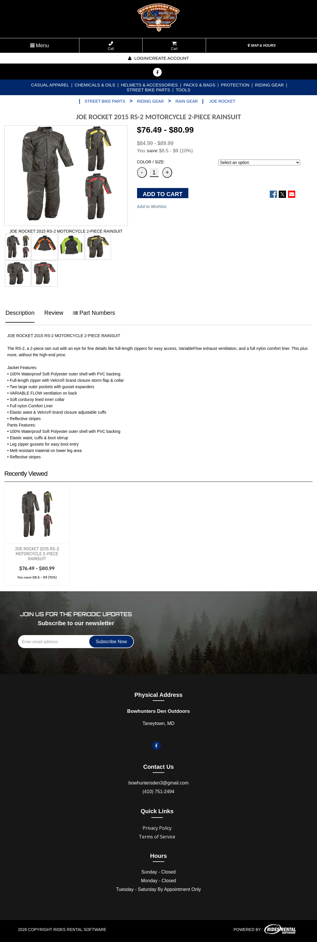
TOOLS (183, 89)
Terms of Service (157, 836)
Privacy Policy (157, 828)
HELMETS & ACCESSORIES (149, 84)
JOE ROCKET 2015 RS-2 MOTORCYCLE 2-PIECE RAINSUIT (37, 554)
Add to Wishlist (152, 206)
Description (20, 313)
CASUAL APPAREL (50, 84)
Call (111, 46)
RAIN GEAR (187, 101)
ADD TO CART (163, 194)
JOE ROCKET (222, 101)
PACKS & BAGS (199, 84)
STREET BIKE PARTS (148, 89)
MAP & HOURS (262, 46)
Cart (174, 46)
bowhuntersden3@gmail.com (158, 782)
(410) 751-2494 (158, 791)
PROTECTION (235, 84)
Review (53, 313)
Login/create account (158, 58)
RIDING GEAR (269, 84)
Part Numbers (94, 313)
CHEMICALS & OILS (95, 84)
